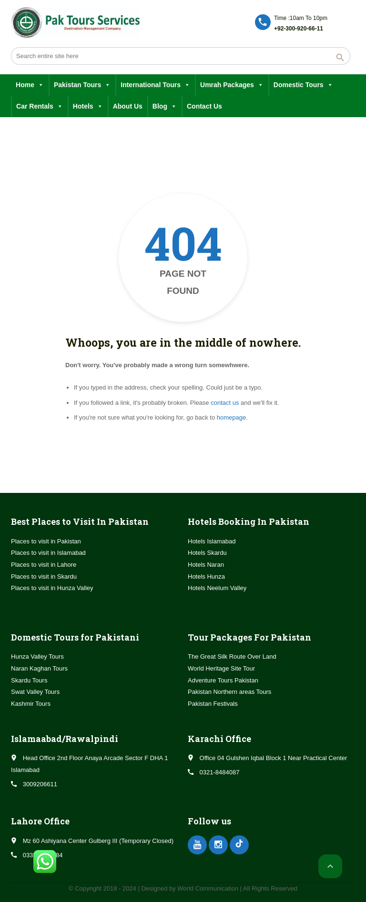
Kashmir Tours (31, 703)
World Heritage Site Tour (221, 668)
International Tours (155, 85)
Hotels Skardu (207, 552)
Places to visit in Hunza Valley (52, 587)
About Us (127, 106)
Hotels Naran (206, 564)
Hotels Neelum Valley (217, 587)
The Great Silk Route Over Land (232, 656)
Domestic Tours (303, 85)
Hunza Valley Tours (37, 656)
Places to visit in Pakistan (46, 541)
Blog (164, 106)
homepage (231, 417)
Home (30, 85)
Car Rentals (39, 106)
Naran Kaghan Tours (39, 668)
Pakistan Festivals (213, 703)
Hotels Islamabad (211, 541)
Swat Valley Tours (35, 691)
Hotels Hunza (206, 576)
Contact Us (204, 106)
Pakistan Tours (82, 85)
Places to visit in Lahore (43, 564)
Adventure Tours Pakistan (223, 680)
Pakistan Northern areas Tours (229, 691)
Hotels (88, 106)
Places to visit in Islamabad (48, 552)
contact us (225, 402)
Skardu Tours (29, 680)
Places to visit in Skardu (44, 576)
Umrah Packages (232, 85)
